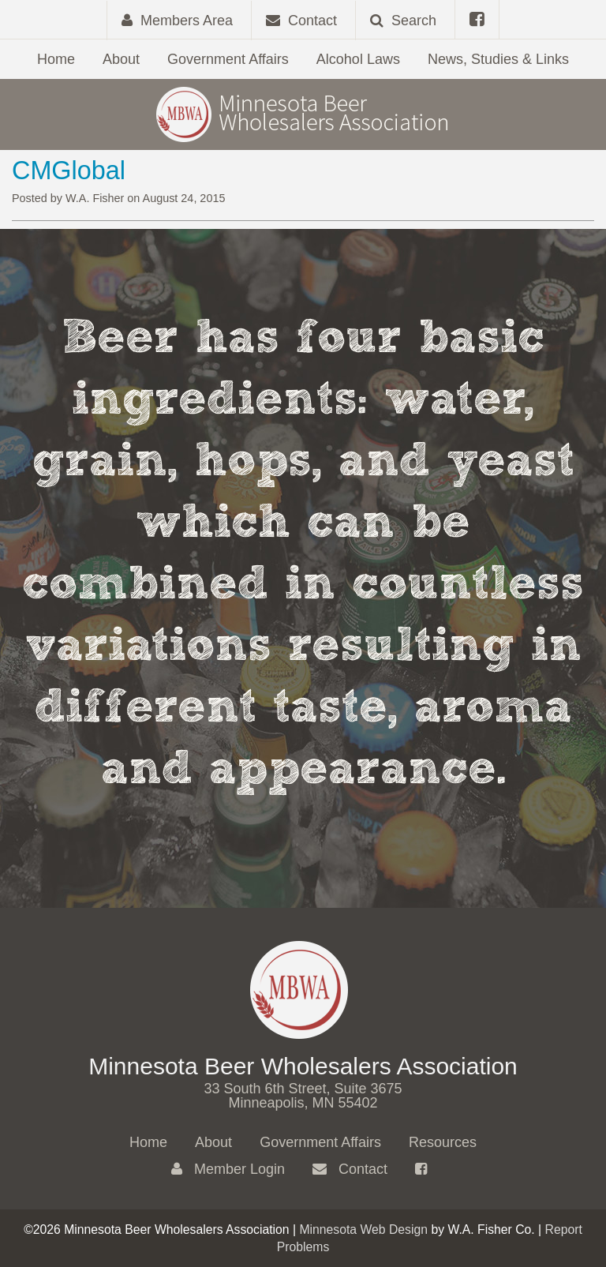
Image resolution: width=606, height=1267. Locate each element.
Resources (443, 1142)
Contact (349, 1169)
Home (56, 59)
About (121, 59)
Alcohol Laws (358, 59)
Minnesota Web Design (363, 1229)
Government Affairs (228, 59)
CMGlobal (68, 170)
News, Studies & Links (498, 59)
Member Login (228, 1169)
